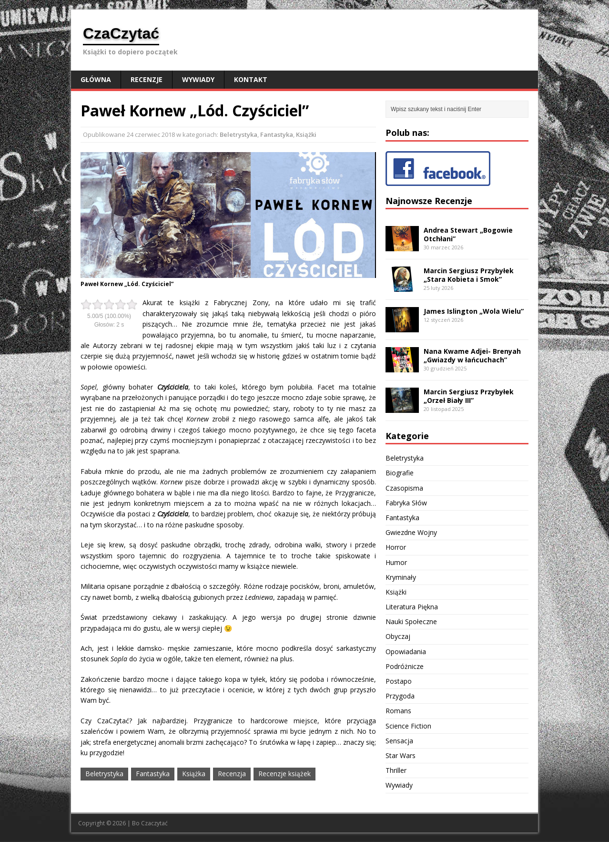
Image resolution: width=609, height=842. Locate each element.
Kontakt (250, 79)
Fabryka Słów (406, 502)
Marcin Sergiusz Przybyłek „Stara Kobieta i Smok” (469, 275)
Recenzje (146, 79)
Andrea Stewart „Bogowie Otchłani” (468, 234)
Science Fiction (408, 725)
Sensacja (399, 740)
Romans (398, 710)
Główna (96, 79)
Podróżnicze (405, 666)
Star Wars (401, 755)
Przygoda (400, 695)
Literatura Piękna (412, 606)
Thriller (396, 770)
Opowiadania (406, 651)
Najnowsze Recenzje (429, 200)
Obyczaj (398, 636)
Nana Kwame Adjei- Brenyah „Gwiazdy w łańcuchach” (472, 355)
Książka (193, 773)
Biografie (400, 472)
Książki (306, 134)
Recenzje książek (284, 773)
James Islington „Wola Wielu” (474, 311)
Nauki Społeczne (411, 621)
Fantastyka (276, 134)
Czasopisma (404, 488)
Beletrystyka (238, 134)
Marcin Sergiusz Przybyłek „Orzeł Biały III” (469, 396)
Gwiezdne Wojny (411, 532)
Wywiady (198, 79)
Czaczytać (154, 823)
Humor (396, 562)
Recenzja (232, 773)
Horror (396, 547)
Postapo (399, 681)
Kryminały (401, 577)
